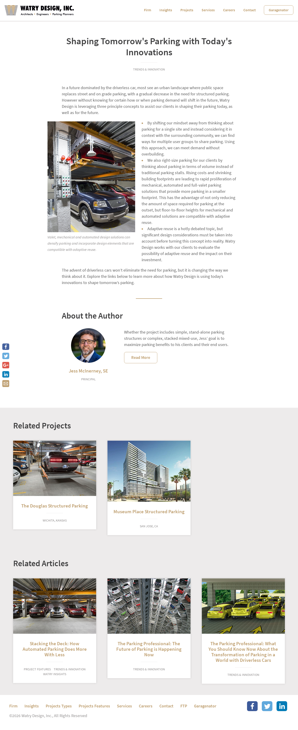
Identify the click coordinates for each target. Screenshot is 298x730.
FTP (183, 706)
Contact (249, 10)
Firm (147, 10)
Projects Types (59, 706)
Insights (165, 10)
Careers (229, 10)
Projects (186, 10)
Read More (140, 357)
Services (208, 10)
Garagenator (279, 10)
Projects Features (94, 706)
